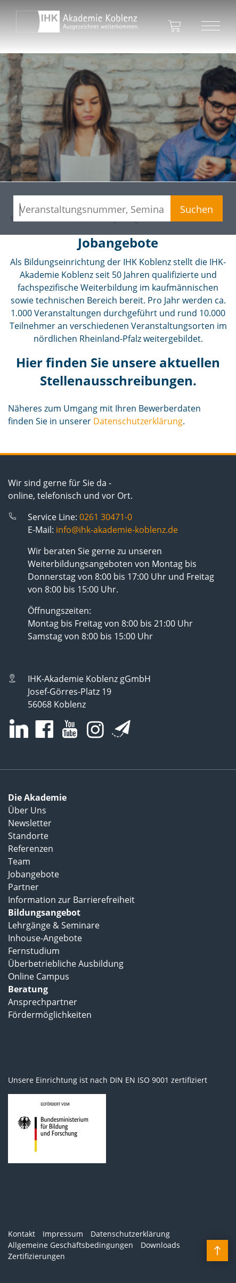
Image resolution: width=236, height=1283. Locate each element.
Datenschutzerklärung (138, 421)
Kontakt (21, 1234)
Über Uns (27, 810)
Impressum (63, 1234)
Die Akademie (37, 797)
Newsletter (30, 823)
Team (19, 861)
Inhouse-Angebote (45, 938)
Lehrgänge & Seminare (54, 925)
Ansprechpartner (42, 1002)
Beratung (28, 989)
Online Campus (38, 976)
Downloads (160, 1245)
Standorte (28, 836)
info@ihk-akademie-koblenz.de (117, 530)
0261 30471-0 (105, 517)
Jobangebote (33, 874)
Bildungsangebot (44, 912)
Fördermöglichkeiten (50, 1015)
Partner (23, 887)
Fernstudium (34, 951)
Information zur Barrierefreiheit (71, 900)
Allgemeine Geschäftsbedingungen (70, 1245)
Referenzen (30, 848)
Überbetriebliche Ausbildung (66, 963)
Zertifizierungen (36, 1256)
